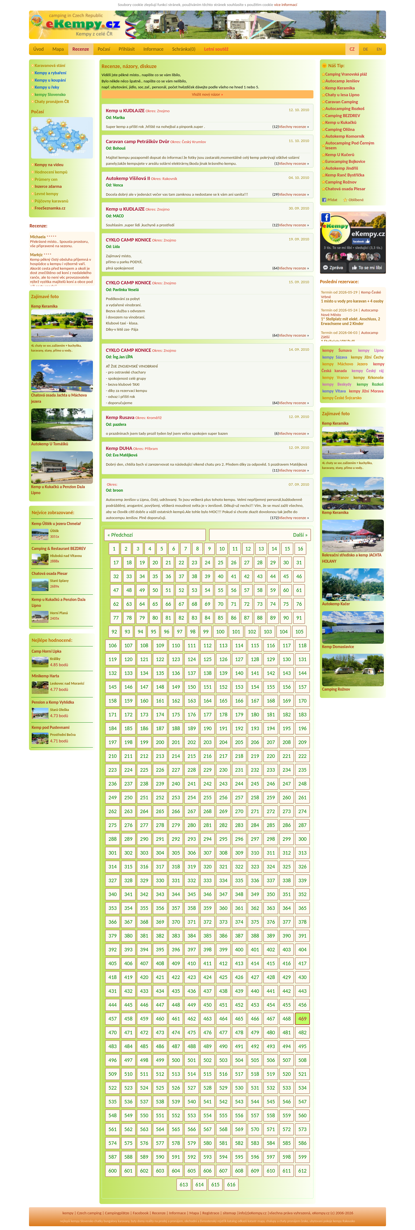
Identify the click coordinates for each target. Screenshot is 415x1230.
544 (255, 1101)
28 (259, 562)
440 (255, 991)
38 (194, 576)
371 (191, 922)
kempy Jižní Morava (366, 391)
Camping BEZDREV (342, 115)
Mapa (58, 49)
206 (255, 742)
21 (168, 562)
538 (160, 1101)
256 (223, 797)
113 (223, 645)
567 (207, 1129)
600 (112, 1170)
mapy (260, 1221)
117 (287, 645)
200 (160, 742)
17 (116, 562)
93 (127, 631)
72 (246, 604)
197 (112, 742)
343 (160, 894)
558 (271, 1115)
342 (144, 894)
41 (233, 576)
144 (302, 673)
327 (112, 880)
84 (207, 617)
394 (144, 949)
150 (191, 687)
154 (255, 687)
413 (239, 963)
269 (223, 811)
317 (160, 866)
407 (144, 963)
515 (207, 1074)
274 (302, 811)
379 (112, 935)
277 (144, 825)
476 (207, 1032)
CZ (352, 49)
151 (207, 687)
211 (128, 756)
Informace (153, 49)
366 (112, 922)
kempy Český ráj (368, 370)
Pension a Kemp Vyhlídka (53, 702)
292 (176, 839)
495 (302, 1046)
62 (116, 604)
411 (207, 963)
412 (223, 963)
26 (233, 562)
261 (302, 797)
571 (271, 1129)
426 (239, 977)
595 (239, 1157)
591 (176, 1157)
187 (160, 728)
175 (176, 714)
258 (255, 797)
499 (160, 1060)
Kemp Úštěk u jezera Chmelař (56, 523)
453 (255, 1005)
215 (191, 756)
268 (207, 811)
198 (128, 742)
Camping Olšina (340, 129)
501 (191, 1060)
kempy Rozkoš (370, 384)
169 (287, 700)
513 (176, 1074)
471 (128, 1032)
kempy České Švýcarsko (342, 397)
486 (160, 1046)
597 (271, 1157)
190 (207, 728)
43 (259, 576)
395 (160, 949)
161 (160, 700)
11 (235, 548)
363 (271, 908)
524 (144, 1087)
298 (271, 839)
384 (191, 935)
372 (207, 922)
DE (365, 49)
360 (223, 908)
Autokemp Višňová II (128, 178)
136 (176, 673)
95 (153, 631)
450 (207, 1005)
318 (176, 866)
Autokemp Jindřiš (341, 168)
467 (271, 1018)
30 (286, 562)
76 (299, 604)
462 (191, 1018)
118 (302, 645)
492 (255, 1046)
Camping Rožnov (340, 182)
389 (271, 935)
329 (144, 880)
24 (207, 562)
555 (223, 1115)
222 (302, 756)
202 (191, 742)
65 (155, 604)
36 (168, 576)
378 (302, 922)
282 (223, 825)
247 (287, 783)
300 (302, 839)
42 (246, 576)
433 (144, 991)
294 (207, 839)
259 (271, 797)
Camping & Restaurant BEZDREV (59, 548)
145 (112, 687)
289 (128, 839)
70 (220, 604)
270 (239, 811)
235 (302, 770)
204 (223, 742)
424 (207, 977)
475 (191, 1032)
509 (112, 1074)
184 (112, 728)
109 (160, 645)
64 (142, 604)
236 (112, 783)
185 (128, 728)
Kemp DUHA (119, 448)
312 (287, 852)
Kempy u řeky (47, 87)
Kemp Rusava (120, 417)
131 (302, 659)
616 (231, 1184)
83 (194, 617)
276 (128, 825)
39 (207, 576)
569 (239, 1129)
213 (160, 756)
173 (144, 714)
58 (259, 590)
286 (287, 825)
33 (129, 576)
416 (287, 963)
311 (271, 852)
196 (302, 728)
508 (302, 1060)
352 (302, 894)
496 (112, 1060)
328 (128, 880)
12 (248, 548)
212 (144, 756)
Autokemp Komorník (344, 136)
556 (239, 1115)
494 (287, 1046)
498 (144, 1060)
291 (160, 839)
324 (271, 866)
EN (379, 49)
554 (207, 1115)
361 (239, 908)
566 (191, 1129)
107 (128, 645)
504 (239, 1060)
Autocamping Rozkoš (345, 108)
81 (168, 617)
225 (144, 770)
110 (176, 645)
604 (176, 1170)
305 (176, 852)
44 (272, 576)
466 (255, 1018)
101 (236, 631)
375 (255, 922)
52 (181, 590)
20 (155, 562)
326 (302, 866)
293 (191, 839)
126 (223, 659)
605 (191, 1170)
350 (271, 894)
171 (112, 714)
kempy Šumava (337, 350)
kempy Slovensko (50, 94)
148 (160, 687)
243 (223, 783)
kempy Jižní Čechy (367, 357)
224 (128, 770)
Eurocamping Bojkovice (345, 161)
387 (239, 935)
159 (128, 700)
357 (176, 908)
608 (239, 1170)
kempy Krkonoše (369, 377)
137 (191, 673)
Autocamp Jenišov (342, 81)
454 (271, 1005)
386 (223, 935)
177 (207, 714)
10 (222, 548)
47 (116, 590)
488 (191, 1046)
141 (255, 673)
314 (112, 866)
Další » (300, 535)
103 (268, 631)
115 (255, 645)
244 (239, 783)
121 (144, 659)
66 (168, 604)
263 (128, 811)
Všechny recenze (292, 126)
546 (287, 1101)
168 (271, 700)
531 (255, 1087)
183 (302, 714)
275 (112, 825)
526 (176, 1087)
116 (271, 645)
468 (287, 1018)
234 (287, 770)
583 (255, 1143)
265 (160, 811)
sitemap (229, 1212)
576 (144, 1143)
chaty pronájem (289, 1221)
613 (184, 1184)
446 (144, 1005)
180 (255, 714)
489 (207, 1046)
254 (191, 797)
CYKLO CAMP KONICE (128, 240)
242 (207, 783)
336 (255, 880)
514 (191, 1074)
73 (259, 604)
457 (112, 1018)
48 (129, 590)
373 (223, 922)
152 (223, 687)
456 (302, 1005)
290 (144, 839)
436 (191, 991)
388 (255, 935)
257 (239, 797)
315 (128, 866)
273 (287, 811)
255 (207, 797)
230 (223, 770)
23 (194, 562)
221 (287, 756)
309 (239, 852)
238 (144, 783)
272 (271, 811)
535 (112, 1101)
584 (271, 1143)
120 (128, 659)
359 (207, 908)
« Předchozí (120, 535)
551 (160, 1115)
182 (287, 714)
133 (128, 673)
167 (255, 700)
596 (255, 1157)
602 (144, 1170)
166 (239, 700)
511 (144, 1074)
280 (191, 825)
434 (160, 991)
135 (160, 673)
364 (287, 908)
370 (176, 922)
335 (239, 880)
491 (239, 1046)
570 (255, 1129)
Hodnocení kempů (51, 172)
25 (220, 562)
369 (160, 922)
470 (112, 1032)
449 (191, 1005)
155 (271, 687)
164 (207, 700)
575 (128, 1143)
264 (144, 811)
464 (223, 1018)
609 (255, 1170)
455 (287, 1005)
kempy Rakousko (344, 1221)
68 (194, 604)
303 (144, 852)
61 (299, 590)
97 (179, 631)
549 (128, 1115)
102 (252, 631)
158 (112, 700)
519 (271, 1074)
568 (223, 1129)
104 (284, 631)
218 (239, 756)
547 (302, 1101)
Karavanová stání (50, 65)
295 (223, 839)
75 (286, 604)
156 (287, 687)
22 (181, 562)
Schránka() (184, 49)
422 (176, 977)
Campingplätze (117, 1212)
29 (272, 562)
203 (207, 742)
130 (287, 659)
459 (144, 1018)
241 (191, 783)
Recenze (81, 49)
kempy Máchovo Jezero (345, 364)
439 (239, 991)
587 (112, 1157)
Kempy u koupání (50, 80)
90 (286, 617)
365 (302, 908)
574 (112, 1143)
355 (144, 908)
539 (176, 1101)
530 (239, 1087)
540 (191, 1101)
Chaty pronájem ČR (52, 101)
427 (255, 977)
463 (207, 1018)
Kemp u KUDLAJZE (125, 110)
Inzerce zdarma (48, 186)
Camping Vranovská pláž (346, 74)
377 (287, 922)
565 (176, 1129)
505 (255, 1060)
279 (176, 825)
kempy (68, 1212)
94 (140, 631)
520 (287, 1074)
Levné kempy (46, 193)
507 (287, 1060)
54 (207, 590)
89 (272, 617)
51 (168, 590)
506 (271, 1060)
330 (160, 880)
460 (160, 1018)
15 (287, 548)
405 (112, 963)
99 (206, 631)
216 (207, 756)
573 (302, 1129)
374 (239, 922)
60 (286, 590)
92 (114, 631)
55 (220, 590)
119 (112, 659)
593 (207, 1157)
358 (191, 908)
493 (271, 1046)
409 (176, 963)
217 (223, 756)
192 (239, 728)
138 (207, 673)
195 (287, 728)
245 (255, 783)
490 (223, 1046)
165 (223, 700)
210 (112, 756)
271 (255, 811)
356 (160, 908)
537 (144, 1101)
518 (255, 1074)
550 (144, 1115)
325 (287, 866)
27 (246, 562)
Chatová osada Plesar (49, 573)
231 (239, 770)
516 (223, 1074)
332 (191, 880)
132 (112, 673)
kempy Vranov (335, 377)
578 (176, 1143)
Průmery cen (46, 179)
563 (144, 1129)
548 (112, 1115)
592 (191, 1157)
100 (220, 631)
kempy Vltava (334, 391)
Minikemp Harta (45, 676)
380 (128, 935)
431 (112, 991)
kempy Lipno (371, 350)
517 (239, 1074)
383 (176, 935)
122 (160, 659)
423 (191, 977)
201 (176, 742)
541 (207, 1101)
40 (220, 576)
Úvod (38, 49)
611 (287, 1170)
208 (287, 742)
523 (128, 1087)
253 (176, 797)
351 (287, 894)
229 (207, 770)
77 (116, 617)
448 (176, 1005)
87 (246, 617)
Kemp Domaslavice (338, 646)
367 (128, 922)
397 (191, 949)
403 (287, 949)
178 (223, 714)
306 (191, 852)
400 (239, 949)
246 (271, 783)
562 (128, 1129)
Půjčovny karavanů (51, 201)
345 (191, 894)
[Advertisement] (353, 797)
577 (160, 1143)
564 (160, 1129)
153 (239, 687)
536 (128, 1101)
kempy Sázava (334, 357)
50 (155, 590)
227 (176, 770)
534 (302, 1087)
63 (129, 604)
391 (302, 935)
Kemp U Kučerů (339, 154)
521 (302, 1074)
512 (160, 1074)
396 (176, 949)
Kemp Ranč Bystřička (344, 175)
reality (149, 1221)
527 (191, 1087)
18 (129, 562)
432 (128, 991)
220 (271, 756)
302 (128, 852)
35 (155, 576)
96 (166, 631)
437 (207, 991)
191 (223, 728)
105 (299, 631)
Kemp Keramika (44, 306)
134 (144, 673)
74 (272, 604)
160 (144, 700)
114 (239, 645)
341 (128, 894)
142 (271, 673)
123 (176, 659)
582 (239, 1143)
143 (287, 673)
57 (246, 590)
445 (128, 1005)
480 (271, 1032)
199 (144, 742)
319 (191, 866)
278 (160, 825)
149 (176, 687)
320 (207, 866)
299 (287, 839)
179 (239, 714)
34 (142, 576)
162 (176, 700)
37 (181, 576)
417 (302, 963)
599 (302, 1157)
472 (144, 1032)
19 (142, 562)
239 (160, 783)
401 (255, 949)
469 (302, 1018)
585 (287, 1143)
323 (255, 866)
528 (207, 1087)
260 (287, 797)
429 (287, 977)
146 (128, 687)
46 (299, 576)
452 (239, 1005)
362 (255, 908)
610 (271, 1170)
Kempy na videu (49, 164)
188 (176, 728)
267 (191, 811)
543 (239, 1101)
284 (255, 825)
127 (239, 659)
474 (176, 1032)
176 (191, 714)
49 (142, 590)
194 (271, 728)
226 (160, 770)
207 (271, 742)
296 (239, 839)
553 (191, 1115)
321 (223, 866)
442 (287, 991)
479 (255, 1032)
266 (176, 811)
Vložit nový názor (207, 94)
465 (239, 1018)
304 (160, 852)
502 (207, 1060)
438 (223, 991)
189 (191, 728)
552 (176, 1115)
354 (128, 908)
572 (287, 1129)
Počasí (104, 49)
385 (207, 935)
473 (160, 1032)
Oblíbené (356, 199)
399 (223, 949)
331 (176, 880)
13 (261, 548)
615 (215, 1184)
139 (223, 673)
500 (176, 1060)
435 (176, 991)
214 (176, 756)
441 (271, 991)
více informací (285, 4)
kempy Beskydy (336, 384)
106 (112, 645)
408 (160, 963)
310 (255, 852)
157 (302, 687)
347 (223, 894)
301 (112, 852)
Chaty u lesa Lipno (342, 95)
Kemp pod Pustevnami (50, 727)
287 (302, 825)
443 (302, 991)
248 (302, 783)
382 (160, 935)
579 (191, 1143)
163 (191, 700)
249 (112, 797)
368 (144, 922)
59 (272, 590)
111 (191, 645)
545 (271, 1101)
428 (271, 977)
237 (128, 783)
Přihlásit (127, 49)
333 (207, 880)
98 (192, 631)
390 (287, 935)
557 (255, 1115)
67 (181, 604)
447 (160, 1005)
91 (299, 617)
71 (233, 604)
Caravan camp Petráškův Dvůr (137, 141)
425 (223, 977)
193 (255, 728)
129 (271, 659)
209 (302, 742)
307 (207, 852)
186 (144, 728)
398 (207, 949)
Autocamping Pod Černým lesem (349, 145)
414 (255, 963)
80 (155, 617)
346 (207, 894)
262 (112, 811)
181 (271, 714)
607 (223, 1170)
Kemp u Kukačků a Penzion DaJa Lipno (59, 602)
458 (128, 1018)
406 (128, 963)
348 (239, 894)
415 (271, 963)
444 (112, 1005)
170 (302, 700)
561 (112, 1129)
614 (200, 1184)
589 (144, 1157)
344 (176, 894)
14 (274, 548)
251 (144, 797)
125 (207, 659)
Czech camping (89, 1212)
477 (223, 1032)
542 (223, 1101)
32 (116, 576)
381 (144, 935)
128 (255, 659)
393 (128, 949)
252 (160, 797)
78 (129, 617)
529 (223, 1087)
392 (112, 949)
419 (128, 977)
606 (207, 1170)
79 (142, 617)
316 (144, 866)
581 (223, 1143)
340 (112, 894)
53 (194, 590)
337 (271, 880)
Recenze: (38, 226)
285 (271, 825)
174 (160, 714)
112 (207, 645)
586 (302, 1143)
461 (176, 1018)
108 (144, 645)
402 (271, 949)
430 (302, 977)
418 (112, 977)
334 (223, 880)
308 (223, 852)
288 (112, 839)
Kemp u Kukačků (340, 122)
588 (128, 1157)
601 (128, 1170)
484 (128, 1046)
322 (239, 866)
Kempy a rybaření (50, 72)
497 (128, 1060)
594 (223, 1157)
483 (112, 1046)
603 (160, 1170)
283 (239, 825)
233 (271, 770)
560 (302, 1115)
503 (223, 1060)
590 (160, 1157)
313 (302, 852)
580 (207, 1143)
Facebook (140, 1212)
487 (176, 1046)
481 (287, 1032)
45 (286, 576)
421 (160, 977)
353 (112, 908)
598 (287, 1157)
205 (239, 742)
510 (128, 1074)
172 (128, 714)
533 (287, 1087)
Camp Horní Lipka (46, 651)
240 (176, 783)
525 (160, 1087)
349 (255, 894)
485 (144, 1046)
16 (300, 548)
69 (207, 604)
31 (299, 562)
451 (223, 1005)
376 (271, 922)
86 (233, 617)
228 (191, 770)
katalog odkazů (237, 1221)
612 (302, 1170)
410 (191, 963)
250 (128, 797)
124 (191, 659)
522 (112, 1087)
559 (287, 1115)
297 (255, 839)
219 (255, 756)
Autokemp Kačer (336, 603)
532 (271, 1087)
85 (220, 617)
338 (287, 880)
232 (255, 770)
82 (181, 617)
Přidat (332, 199)
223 (112, 770)
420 (144, 977)
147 (144, 687)
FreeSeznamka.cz (50, 208)
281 (207, 825)
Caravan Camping (341, 102)
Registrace (210, 1212)
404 (302, 949)
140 (239, 673)
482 (302, 1032)
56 (233, 590)
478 (239, 1032)
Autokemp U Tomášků (49, 444)
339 (302, 880)
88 (259, 617)
